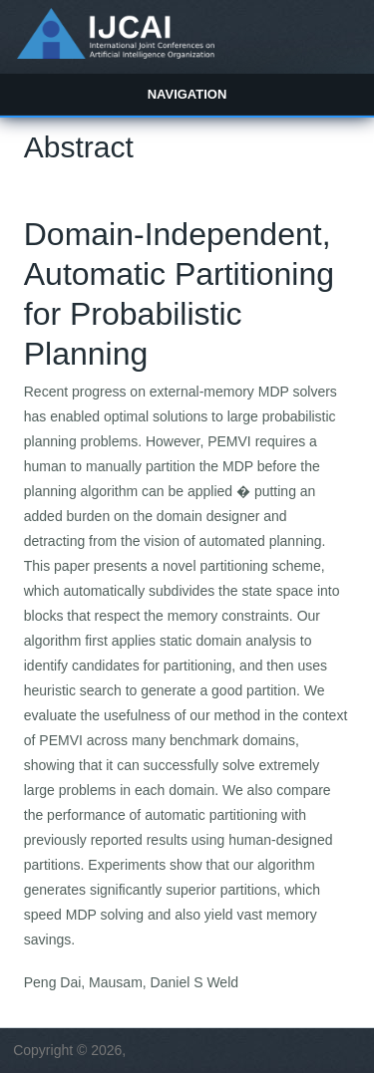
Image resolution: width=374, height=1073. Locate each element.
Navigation (187, 94)
